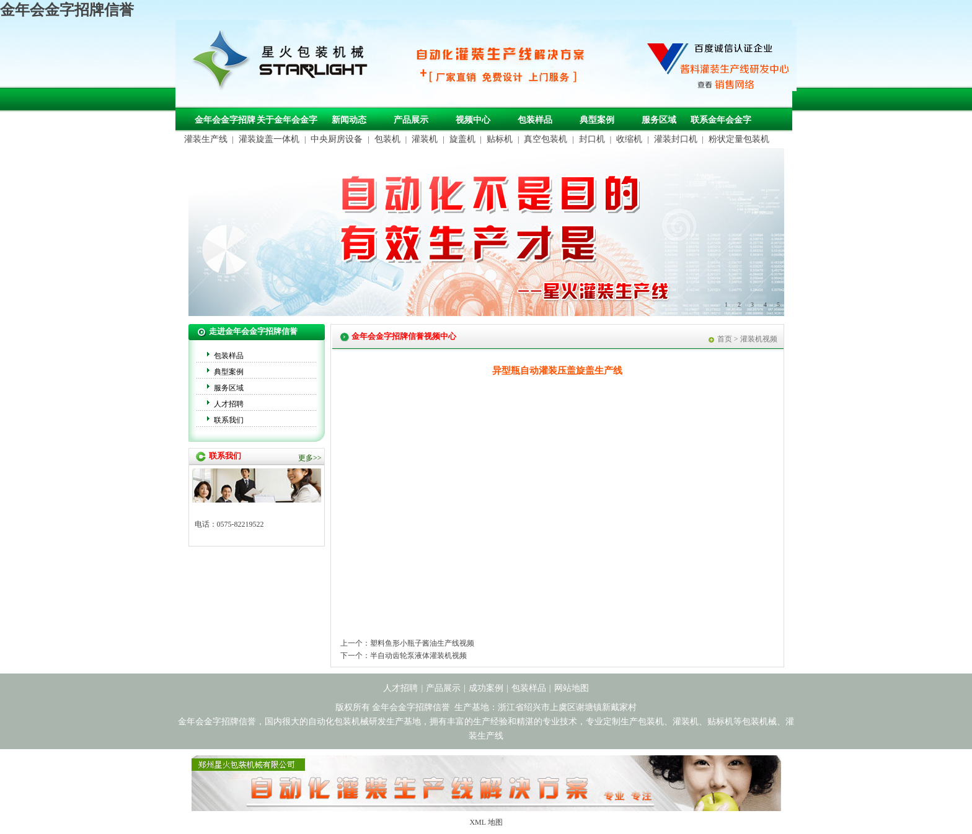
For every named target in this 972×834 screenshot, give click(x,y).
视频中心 (473, 120)
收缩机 (629, 139)
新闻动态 (349, 120)
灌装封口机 (675, 139)
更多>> (310, 458)
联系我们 (229, 420)
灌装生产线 (206, 139)
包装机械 (759, 721)
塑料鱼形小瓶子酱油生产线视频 (422, 643)
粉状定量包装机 (739, 139)
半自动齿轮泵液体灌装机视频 (418, 655)
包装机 (387, 139)
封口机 (592, 139)
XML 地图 (485, 822)
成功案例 (486, 688)
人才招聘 (229, 404)
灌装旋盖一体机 (269, 139)
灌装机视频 (758, 339)
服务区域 (659, 120)
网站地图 (571, 688)
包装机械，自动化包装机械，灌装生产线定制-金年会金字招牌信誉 (284, 62)
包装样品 (535, 120)
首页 (724, 339)
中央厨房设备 (337, 139)
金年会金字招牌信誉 (67, 10)
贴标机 (500, 139)
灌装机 (425, 139)
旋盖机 (462, 139)
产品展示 (411, 120)
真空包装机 (545, 139)
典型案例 (597, 120)
